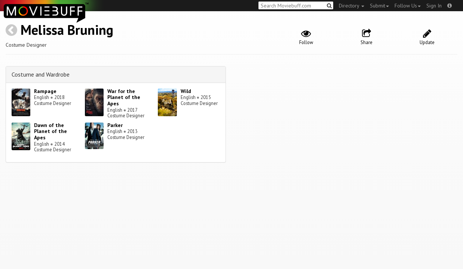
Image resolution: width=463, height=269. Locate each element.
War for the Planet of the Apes (123, 97)
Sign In (434, 5)
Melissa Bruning (67, 29)
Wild (186, 91)
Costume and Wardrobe (41, 74)
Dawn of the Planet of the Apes (50, 131)
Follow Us (408, 5)
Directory (351, 5)
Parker (115, 125)
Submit (379, 5)
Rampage (45, 91)
